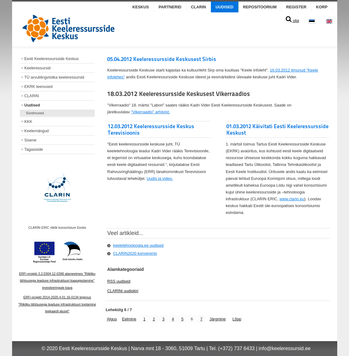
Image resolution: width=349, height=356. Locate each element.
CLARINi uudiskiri (122, 291)
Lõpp (237, 319)
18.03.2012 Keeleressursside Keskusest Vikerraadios (178, 94)
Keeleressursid (37, 68)
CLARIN (198, 7)
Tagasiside (33, 149)
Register (296, 7)
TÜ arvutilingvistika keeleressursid (54, 77)
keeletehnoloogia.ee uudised (138, 245)
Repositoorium (260, 7)
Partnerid (170, 7)
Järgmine (217, 319)
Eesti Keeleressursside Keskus (51, 58)
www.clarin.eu (291, 199)
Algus (112, 319)
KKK (28, 121)
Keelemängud (36, 130)
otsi (292, 20)
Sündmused (35, 113)
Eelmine (129, 319)
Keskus (141, 7)
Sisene (30, 140)
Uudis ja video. (159, 178)
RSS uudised (118, 281)
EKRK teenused (38, 86)
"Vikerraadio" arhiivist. (150, 112)
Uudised (224, 7)
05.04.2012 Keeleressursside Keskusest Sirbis (161, 59)
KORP (322, 7)
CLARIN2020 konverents (135, 253)
